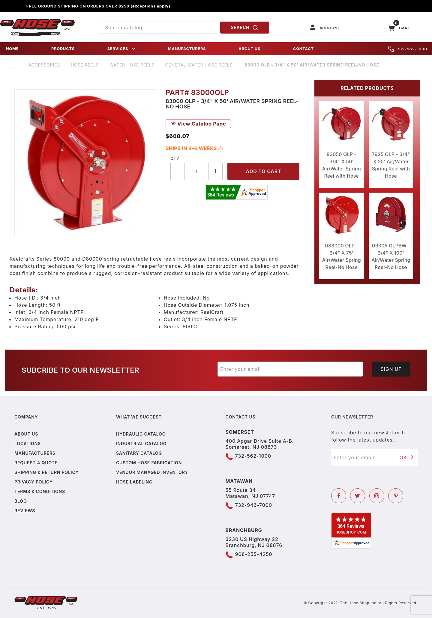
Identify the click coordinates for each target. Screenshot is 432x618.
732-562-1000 (407, 49)
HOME (12, 48)
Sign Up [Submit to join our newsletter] (391, 369)
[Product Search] (158, 28)
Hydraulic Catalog (141, 433)
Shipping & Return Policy (46, 472)
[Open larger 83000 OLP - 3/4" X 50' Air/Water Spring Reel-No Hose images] (85, 162)
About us (26, 433)
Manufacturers (35, 453)
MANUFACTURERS (187, 48)
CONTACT (303, 48)
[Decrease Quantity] (177, 171)
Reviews (24, 510)
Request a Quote (36, 462)
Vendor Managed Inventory (152, 472)
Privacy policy (33, 481)
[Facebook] (338, 495)
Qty (174, 158)
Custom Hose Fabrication (149, 462)
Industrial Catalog (141, 443)
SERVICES (122, 48)
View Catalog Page (198, 124)
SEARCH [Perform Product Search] (245, 28)
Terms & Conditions (39, 491)
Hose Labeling (134, 481)
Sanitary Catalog (139, 453)
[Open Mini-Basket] (399, 28)
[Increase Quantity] (215, 171)
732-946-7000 (253, 505)
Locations (27, 443)
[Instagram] (376, 495)
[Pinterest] (395, 495)
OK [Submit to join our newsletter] (406, 457)
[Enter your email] (290, 369)
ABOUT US (249, 48)
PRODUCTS (63, 48)
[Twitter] (357, 495)
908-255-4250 (253, 554)
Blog (20, 501)
